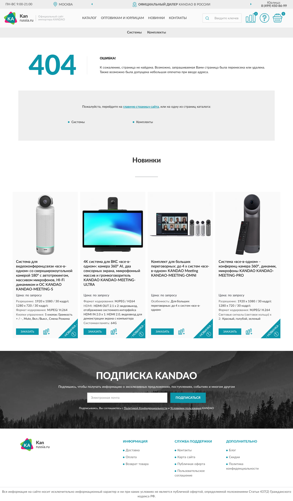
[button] (264, 18)
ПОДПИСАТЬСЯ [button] (188, 397)
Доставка (133, 450)
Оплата (131, 457)
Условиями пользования (185, 408)
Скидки (234, 457)
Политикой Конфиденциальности (145, 408)
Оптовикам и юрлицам (122, 18)
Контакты (178, 18)
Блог (232, 450)
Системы (134, 32)
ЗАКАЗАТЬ (27, 331)
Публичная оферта (191, 464)
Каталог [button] (89, 18)
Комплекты (156, 32)
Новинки (156, 18)
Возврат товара (137, 464)
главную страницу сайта (141, 106)
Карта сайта (186, 457)
